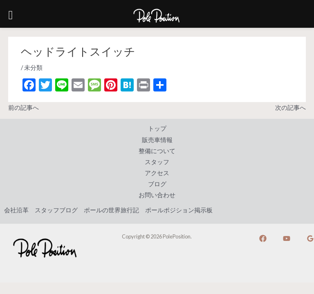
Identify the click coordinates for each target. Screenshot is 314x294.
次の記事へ (290, 107)
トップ (157, 128)
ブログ (157, 183)
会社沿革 (16, 210)
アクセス (157, 172)
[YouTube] (286, 238)
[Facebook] (263, 238)
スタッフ (157, 161)
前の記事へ (23, 107)
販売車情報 (157, 139)
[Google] (310, 238)
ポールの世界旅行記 (111, 210)
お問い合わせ (157, 195)
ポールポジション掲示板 (179, 210)
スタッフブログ (56, 210)
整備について (157, 150)
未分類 (33, 67)
